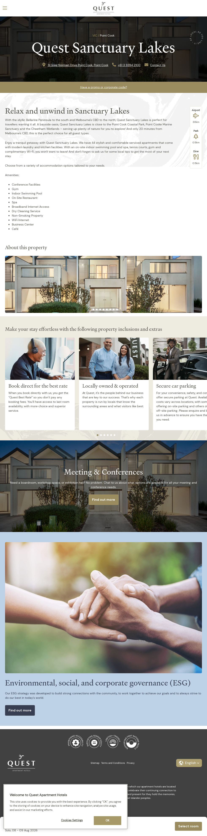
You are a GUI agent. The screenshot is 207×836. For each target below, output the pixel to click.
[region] (65, 806)
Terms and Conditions (113, 762)
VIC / (96, 35)
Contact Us (157, 65)
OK (107, 820)
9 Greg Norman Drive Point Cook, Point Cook (78, 65)
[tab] (90, 309)
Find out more (103, 499)
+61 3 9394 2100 (129, 65)
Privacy (131, 762)
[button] (189, 763)
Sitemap (95, 762)
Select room (188, 826)
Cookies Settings (72, 820)
